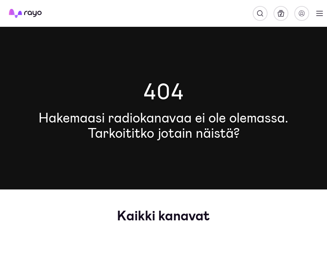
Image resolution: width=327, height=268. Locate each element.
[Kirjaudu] (301, 13)
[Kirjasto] (280, 13)
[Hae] (260, 13)
